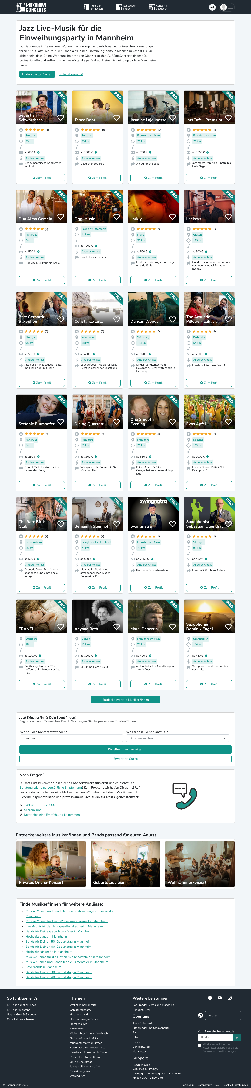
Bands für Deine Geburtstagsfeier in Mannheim (59, 931)
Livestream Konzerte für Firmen (89, 1052)
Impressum (188, 1085)
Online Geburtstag (81, 1062)
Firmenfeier (77, 1028)
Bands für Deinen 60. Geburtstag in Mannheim (59, 947)
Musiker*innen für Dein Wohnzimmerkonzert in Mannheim (67, 921)
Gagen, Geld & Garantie (21, 1014)
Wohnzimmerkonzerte (83, 1005)
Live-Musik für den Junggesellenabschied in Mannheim (64, 926)
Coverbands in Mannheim (43, 967)
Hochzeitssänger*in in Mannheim (49, 952)
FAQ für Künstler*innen (21, 1005)
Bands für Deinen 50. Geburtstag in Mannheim (59, 941)
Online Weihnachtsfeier (84, 1038)
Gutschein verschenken (21, 1019)
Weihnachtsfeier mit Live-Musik (89, 1033)
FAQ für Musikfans (18, 1010)
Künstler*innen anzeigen (125, 749)
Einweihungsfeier (80, 1071)
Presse (137, 1042)
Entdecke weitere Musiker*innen (125, 700)
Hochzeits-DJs (78, 1024)
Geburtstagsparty (80, 1010)
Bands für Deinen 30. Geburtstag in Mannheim (59, 972)
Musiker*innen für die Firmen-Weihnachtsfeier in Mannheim (68, 957)
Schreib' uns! (33, 810)
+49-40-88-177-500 (39, 805)
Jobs (135, 1037)
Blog (135, 1032)
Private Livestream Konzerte (87, 1057)
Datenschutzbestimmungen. (219, 1051)
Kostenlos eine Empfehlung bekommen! (52, 815)
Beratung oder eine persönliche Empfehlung (50, 787)
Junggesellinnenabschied (85, 1066)
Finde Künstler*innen (37, 74)
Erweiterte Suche (125, 759)
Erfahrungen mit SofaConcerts (151, 1028)
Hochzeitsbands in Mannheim (46, 936)
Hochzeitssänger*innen (84, 1019)
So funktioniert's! (71, 74)
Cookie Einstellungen (236, 1085)
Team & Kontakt (142, 1023)
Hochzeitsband (79, 1014)
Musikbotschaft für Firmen (86, 1043)
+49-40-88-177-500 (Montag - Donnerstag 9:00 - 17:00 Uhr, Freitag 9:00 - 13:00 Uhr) (157, 1074)
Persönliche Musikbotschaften (88, 1047)
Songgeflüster (141, 1010)
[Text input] (215, 1037)
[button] (227, 7)
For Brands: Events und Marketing (153, 1005)
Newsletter (139, 1051)
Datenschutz (204, 1085)
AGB (218, 1085)
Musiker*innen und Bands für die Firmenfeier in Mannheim (67, 962)
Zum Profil (43, 178)
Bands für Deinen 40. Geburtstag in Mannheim (59, 977)
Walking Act (77, 1076)
